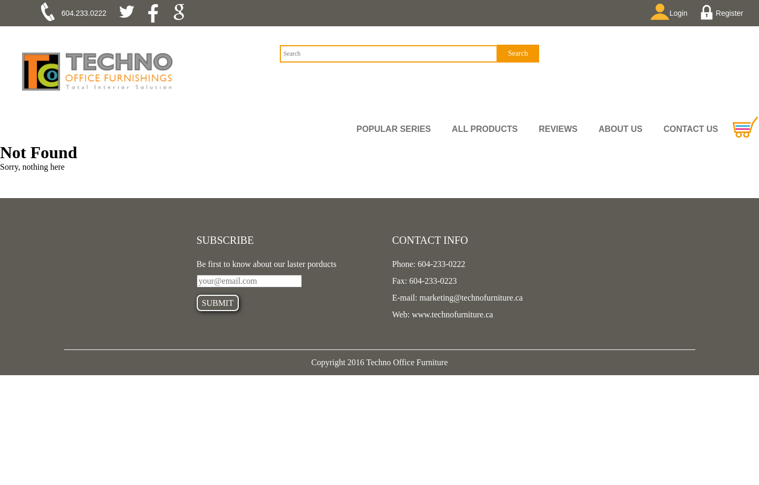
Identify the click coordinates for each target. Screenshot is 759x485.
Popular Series (394, 129)
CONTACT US (691, 129)
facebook (156, 13)
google (182, 13)
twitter (131, 13)
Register (723, 13)
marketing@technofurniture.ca (469, 297)
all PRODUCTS (485, 129)
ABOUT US (621, 129)
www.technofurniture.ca (451, 314)
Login (671, 13)
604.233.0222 (84, 13)
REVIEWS (558, 129)
